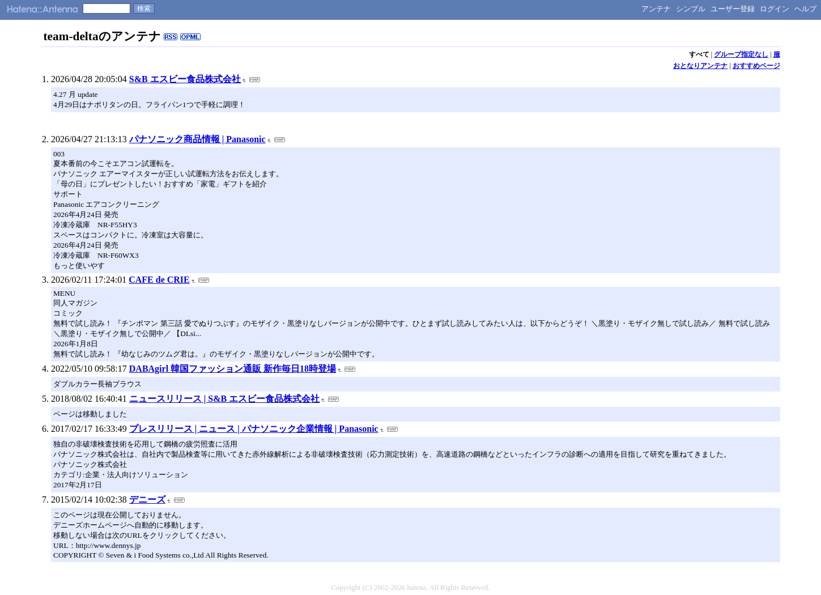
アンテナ (656, 9)
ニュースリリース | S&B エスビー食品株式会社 (224, 398)
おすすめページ (756, 66)
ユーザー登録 (733, 9)
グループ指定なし (741, 54)
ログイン (774, 9)
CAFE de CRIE (159, 279)
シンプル (690, 9)
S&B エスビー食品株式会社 (185, 79)
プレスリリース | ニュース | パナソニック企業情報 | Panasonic (253, 429)
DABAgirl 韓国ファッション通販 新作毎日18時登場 (232, 368)
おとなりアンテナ (700, 66)
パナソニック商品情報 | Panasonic (197, 139)
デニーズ (147, 499)
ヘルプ (805, 9)
